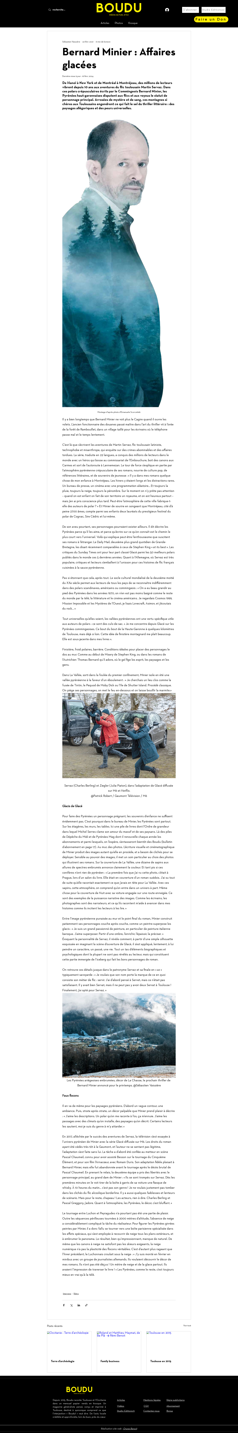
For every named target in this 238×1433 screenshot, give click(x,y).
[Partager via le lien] (86, 1305)
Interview (67, 1294)
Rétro (76, 1294)
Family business (110, 1361)
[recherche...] (64, 10)
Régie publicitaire (175, 1400)
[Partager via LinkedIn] (78, 1305)
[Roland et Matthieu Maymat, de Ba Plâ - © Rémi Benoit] (119, 1343)
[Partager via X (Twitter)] (71, 1305)
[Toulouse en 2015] (169, 1343)
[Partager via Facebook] (63, 1305)
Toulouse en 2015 (160, 1361)
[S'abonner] (190, 10)
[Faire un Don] (211, 19)
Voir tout (187, 1326)
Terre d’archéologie (62, 1361)
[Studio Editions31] (214, 10)
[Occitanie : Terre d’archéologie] (69, 1343)
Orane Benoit (130, 1429)
